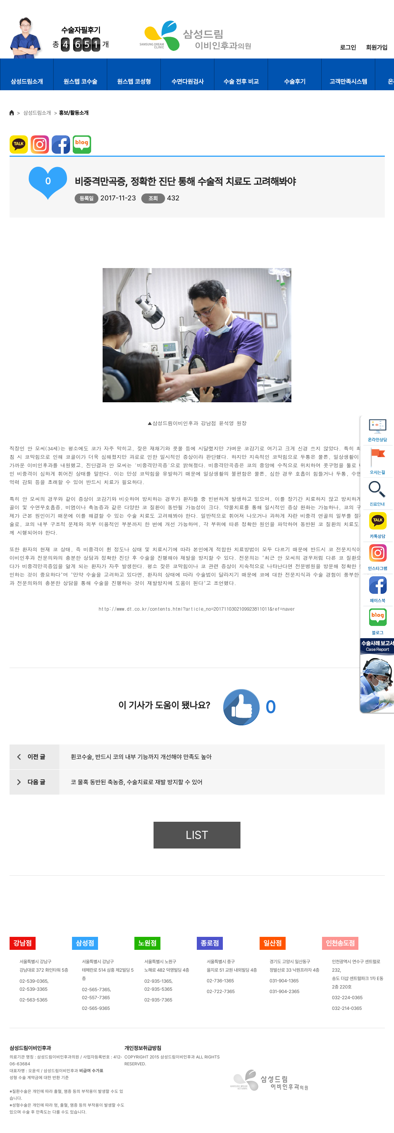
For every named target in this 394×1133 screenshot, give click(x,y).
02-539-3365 (33, 989)
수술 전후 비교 (241, 81)
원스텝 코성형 (134, 81)
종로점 (210, 943)
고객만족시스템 (348, 81)
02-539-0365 (33, 980)
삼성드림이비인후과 (30, 1048)
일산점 (272, 943)
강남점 (22, 943)
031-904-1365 (284, 980)
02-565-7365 (96, 989)
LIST (197, 835)
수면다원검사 (188, 81)
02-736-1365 (220, 980)
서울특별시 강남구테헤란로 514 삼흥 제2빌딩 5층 (108, 970)
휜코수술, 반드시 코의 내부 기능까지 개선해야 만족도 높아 (141, 757)
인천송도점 (340, 943)
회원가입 (376, 47)
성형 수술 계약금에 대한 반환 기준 (39, 1077)
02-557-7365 (96, 997)
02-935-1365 (158, 980)
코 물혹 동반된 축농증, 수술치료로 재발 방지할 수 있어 (137, 782)
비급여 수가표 (91, 1070)
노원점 (147, 943)
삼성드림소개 (27, 81)
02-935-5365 (158, 989)
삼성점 (85, 943)
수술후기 (295, 81)
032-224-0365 (347, 997)
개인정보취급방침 (142, 1048)
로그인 (348, 47)
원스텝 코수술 (80, 81)
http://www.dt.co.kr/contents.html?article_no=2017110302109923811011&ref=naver (197, 608)
